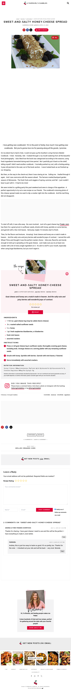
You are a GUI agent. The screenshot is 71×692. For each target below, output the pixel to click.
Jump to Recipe (41, 31)
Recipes (23, 20)
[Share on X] (30, 31)
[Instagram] (34, 676)
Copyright (34, 669)
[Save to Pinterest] (24, 31)
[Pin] (55, 39)
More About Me (35, 629)
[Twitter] (41, 676)
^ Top (5, 669)
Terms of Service (62, 669)
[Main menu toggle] (3, 4)
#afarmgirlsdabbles (17, 389)
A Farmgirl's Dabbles (31, 686)
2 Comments (28, 441)
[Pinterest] (38, 676)
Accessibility (35, 672)
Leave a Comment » (40, 441)
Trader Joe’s (64, 226)
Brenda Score (28, 26)
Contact (13, 669)
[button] (68, 4)
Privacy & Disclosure (47, 669)
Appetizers (29, 20)
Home (17, 20)
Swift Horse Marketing (37, 688)
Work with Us (23, 669)
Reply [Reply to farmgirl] (62, 552)
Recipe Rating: (8, 482)
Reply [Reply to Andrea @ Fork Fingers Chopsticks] (64, 538)
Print (35, 313)
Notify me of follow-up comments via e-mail (60, 513)
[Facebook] (31, 676)
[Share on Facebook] (27, 31)
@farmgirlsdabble (35, 389)
